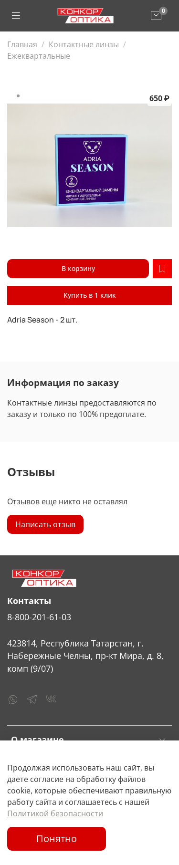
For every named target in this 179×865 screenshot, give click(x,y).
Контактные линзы (84, 44)
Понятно (56, 838)
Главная (22, 44)
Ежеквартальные (38, 56)
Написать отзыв (45, 524)
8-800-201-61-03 (39, 617)
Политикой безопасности (55, 813)
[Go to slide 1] (18, 95)
